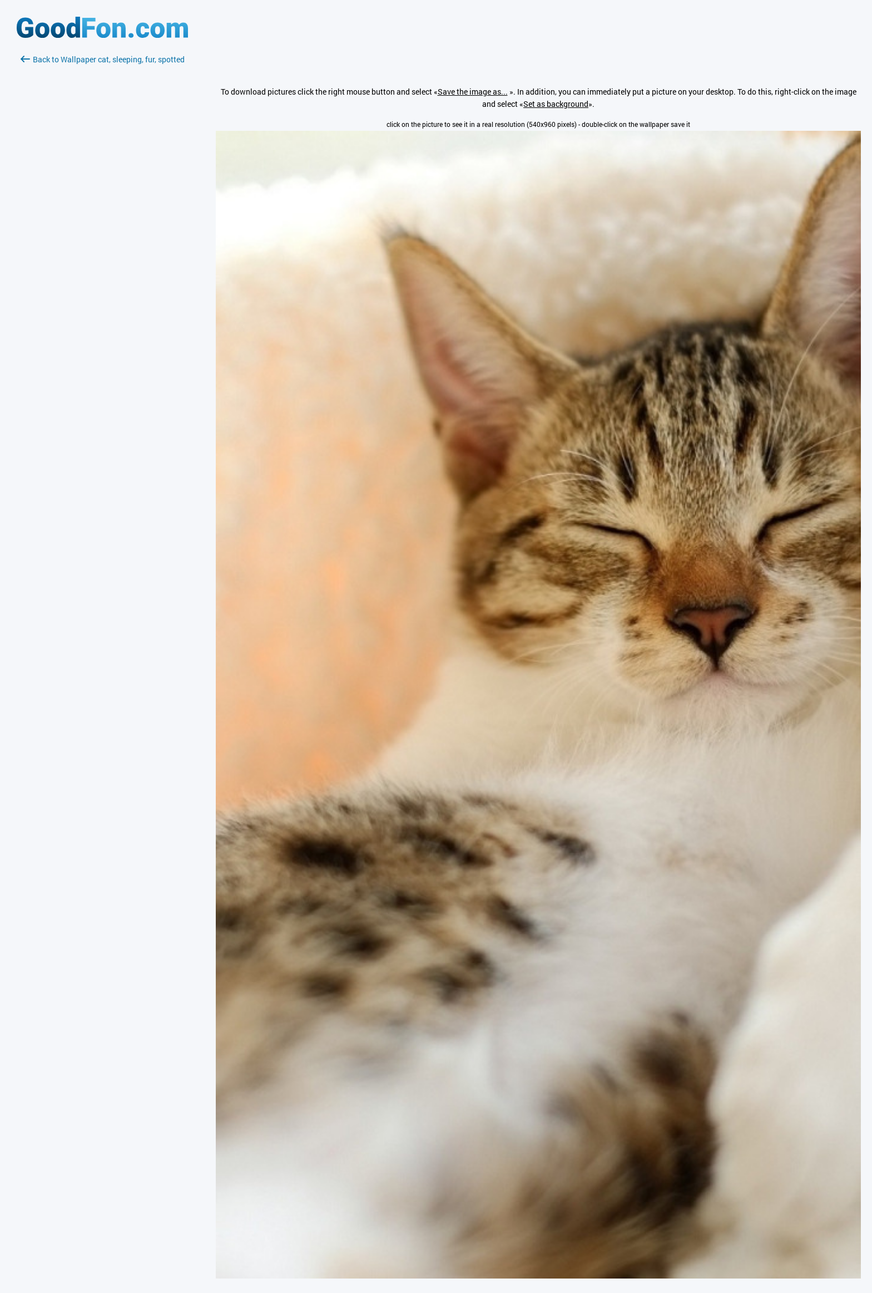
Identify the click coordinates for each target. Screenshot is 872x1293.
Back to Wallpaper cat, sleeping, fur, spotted (103, 59)
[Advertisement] (102, 197)
